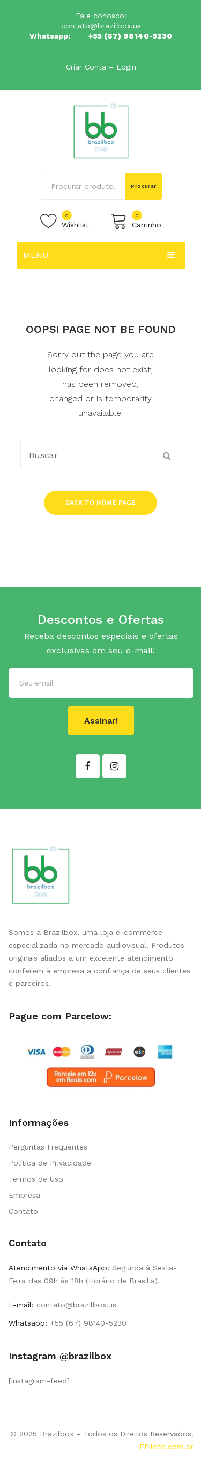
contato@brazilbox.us (101, 25)
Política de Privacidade (50, 1163)
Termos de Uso (36, 1179)
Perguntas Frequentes (48, 1147)
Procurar (144, 186)
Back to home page (100, 502)
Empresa (24, 1195)
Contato (23, 1211)
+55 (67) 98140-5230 (130, 36)
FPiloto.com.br (166, 1446)
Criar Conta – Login (101, 67)
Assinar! (101, 721)
